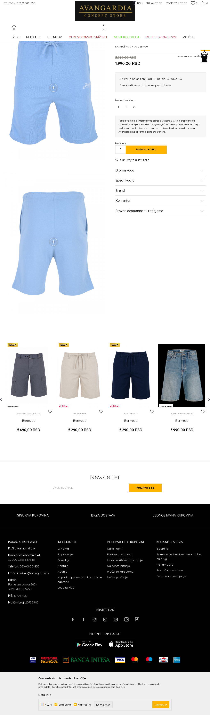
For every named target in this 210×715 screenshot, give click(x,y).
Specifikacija (159, 211)
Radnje (62, 604)
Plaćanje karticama (120, 604)
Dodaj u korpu (146, 180)
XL (134, 138)
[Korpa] (204, 3)
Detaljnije (44, 695)
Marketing (84, 704)
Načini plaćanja (117, 609)
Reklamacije (164, 597)
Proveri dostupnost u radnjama (159, 242)
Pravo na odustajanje (171, 608)
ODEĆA (58, 35)
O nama (63, 581)
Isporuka (162, 581)
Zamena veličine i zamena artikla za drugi (178, 589)
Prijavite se (150, 520)
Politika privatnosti (119, 587)
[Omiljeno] (194, 3)
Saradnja (64, 592)
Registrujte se (176, 3)
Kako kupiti (114, 581)
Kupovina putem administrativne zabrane (80, 612)
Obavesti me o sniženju (191, 87)
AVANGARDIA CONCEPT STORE (19, 35)
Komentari (159, 232)
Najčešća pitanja (118, 598)
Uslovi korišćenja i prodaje (125, 592)
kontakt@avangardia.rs (33, 605)
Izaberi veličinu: (125, 131)
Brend (159, 221)
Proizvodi (45, 35)
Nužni (48, 704)
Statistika (64, 704)
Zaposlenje (65, 587)
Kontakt (63, 598)
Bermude (70, 35)
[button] (206, 28)
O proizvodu (159, 201)
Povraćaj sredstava (169, 602)
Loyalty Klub (66, 620)
